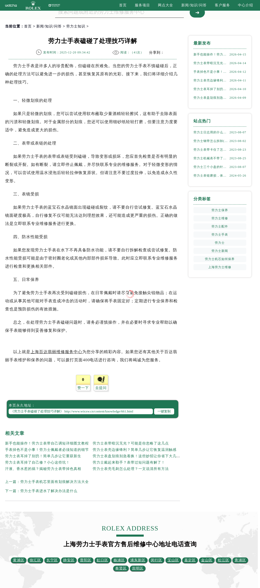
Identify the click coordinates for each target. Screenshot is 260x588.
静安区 (69, 560)
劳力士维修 (220, 218)
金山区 (207, 560)
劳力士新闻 (220, 251)
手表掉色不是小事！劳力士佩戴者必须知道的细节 (47, 450)
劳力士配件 (220, 226)
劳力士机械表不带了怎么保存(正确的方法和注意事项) (211, 158)
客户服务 (222, 5)
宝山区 (173, 560)
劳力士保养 (220, 210)
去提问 (101, 388)
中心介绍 (245, 5)
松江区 (223, 560)
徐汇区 (35, 560)
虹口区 (102, 560)
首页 (123, 5)
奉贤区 (121, 568)
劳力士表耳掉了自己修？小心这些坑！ (37, 462)
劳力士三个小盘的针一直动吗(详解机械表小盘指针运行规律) (211, 167)
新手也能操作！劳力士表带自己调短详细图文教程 (47, 443)
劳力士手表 (220, 234)
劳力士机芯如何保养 (220, 259)
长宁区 (52, 560)
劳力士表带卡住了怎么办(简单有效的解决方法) (211, 149)
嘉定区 (190, 560)
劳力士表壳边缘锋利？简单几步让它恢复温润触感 (134, 450)
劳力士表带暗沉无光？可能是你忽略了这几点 (131, 443)
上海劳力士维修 (219, 267)
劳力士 (220, 243)
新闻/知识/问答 (194, 5)
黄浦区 (18, 560)
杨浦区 (119, 560)
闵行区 (156, 560)
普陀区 (85, 560)
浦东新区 (137, 560)
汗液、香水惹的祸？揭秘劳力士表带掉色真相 (43, 469)
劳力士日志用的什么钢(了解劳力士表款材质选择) (211, 132)
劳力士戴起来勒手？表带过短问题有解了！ (129, 462)
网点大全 (165, 5)
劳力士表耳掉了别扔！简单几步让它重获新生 (43, 456)
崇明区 (137, 568)
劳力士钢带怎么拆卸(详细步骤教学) (211, 141)
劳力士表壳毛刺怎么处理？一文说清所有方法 (131, 469)
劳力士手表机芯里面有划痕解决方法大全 (54, 482)
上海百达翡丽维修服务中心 (56, 352)
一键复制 (164, 411)
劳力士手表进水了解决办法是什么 (48, 491)
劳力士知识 (75, 26)
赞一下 (83, 388)
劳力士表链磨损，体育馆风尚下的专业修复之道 (211, 175)
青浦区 (240, 560)
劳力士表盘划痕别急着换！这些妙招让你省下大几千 (136, 456)
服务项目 (142, 5)
